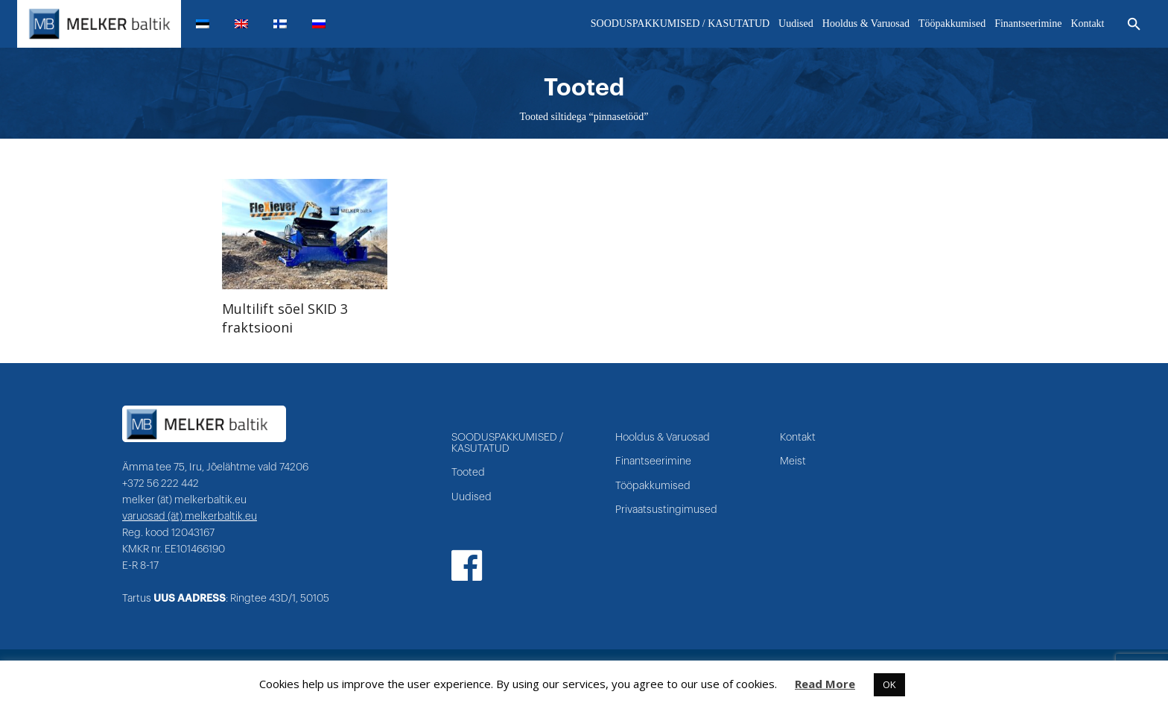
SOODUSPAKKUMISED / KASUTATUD (507, 443)
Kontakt (798, 437)
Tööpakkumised (653, 486)
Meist (793, 461)
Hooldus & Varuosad (662, 437)
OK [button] (889, 684)
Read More (825, 683)
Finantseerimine (653, 461)
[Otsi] (1134, 24)
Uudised (471, 497)
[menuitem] (208, 24)
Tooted (468, 472)
